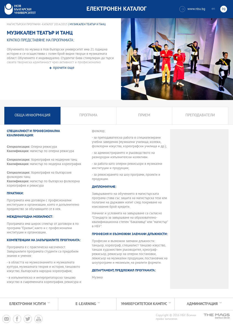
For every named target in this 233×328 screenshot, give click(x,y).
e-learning (86, 304)
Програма (88, 115)
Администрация (202, 304)
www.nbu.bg (192, 9)
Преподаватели (200, 115)
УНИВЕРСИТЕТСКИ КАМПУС (144, 304)
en (213, 9)
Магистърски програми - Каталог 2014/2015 (37, 24)
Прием (144, 115)
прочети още (63, 68)
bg (223, 9)
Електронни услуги (27, 304)
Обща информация (32, 115)
